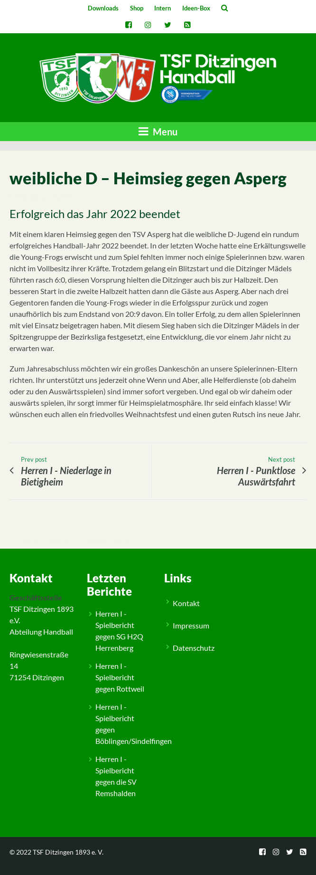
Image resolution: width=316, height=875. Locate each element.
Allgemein (33, 540)
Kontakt (186, 603)
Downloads (103, 8)
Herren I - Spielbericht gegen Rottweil (119, 677)
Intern (162, 8)
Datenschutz (193, 647)
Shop (136, 8)
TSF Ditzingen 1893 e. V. (68, 852)
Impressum (191, 625)
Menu (158, 131)
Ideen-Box (196, 8)
